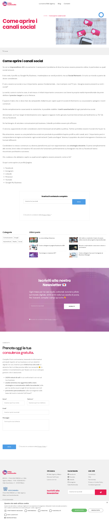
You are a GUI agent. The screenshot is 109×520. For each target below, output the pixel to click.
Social (6, 51)
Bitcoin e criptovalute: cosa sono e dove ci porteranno (92, 245)
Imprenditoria (7, 241)
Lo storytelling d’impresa (47, 237)
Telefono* (30, 397)
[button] (36, 518)
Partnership (92, 478)
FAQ (89, 475)
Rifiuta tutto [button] (96, 510)
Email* (5, 407)
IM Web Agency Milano (54, 473)
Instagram (72, 480)
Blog (59, 4)
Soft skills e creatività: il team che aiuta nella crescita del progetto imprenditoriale (92, 238)
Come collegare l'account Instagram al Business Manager (91, 253)
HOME (45, 16)
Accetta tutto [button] (79, 510)
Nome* (5, 397)
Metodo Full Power (53, 475)
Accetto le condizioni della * (37, 214)
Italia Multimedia (73, 483)
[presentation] (36, 208)
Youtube (71, 475)
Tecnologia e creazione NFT (47, 252)
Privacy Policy (45, 214)
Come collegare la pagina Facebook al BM (52, 245)
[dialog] (54, 510)
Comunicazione (8, 237)
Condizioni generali (94, 483)
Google (16, 237)
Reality (15, 241)
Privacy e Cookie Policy (95, 480)
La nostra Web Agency (47, 4)
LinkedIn (71, 478)
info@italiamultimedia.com (12, 500)
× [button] (107, 502)
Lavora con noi (51, 478)
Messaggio (6, 416)
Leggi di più (38, 507)
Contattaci (91, 473)
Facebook (72, 473)
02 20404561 (8, 498)
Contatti (67, 4)
